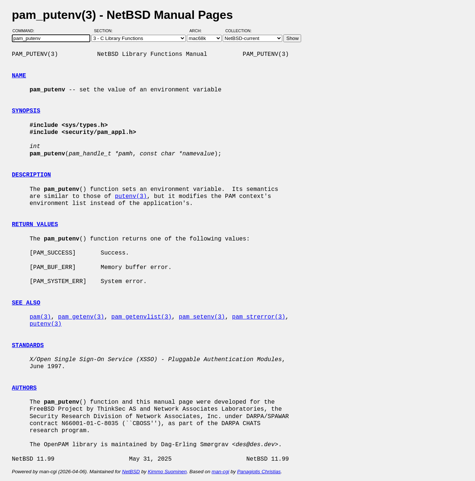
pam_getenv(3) (81, 317)
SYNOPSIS (26, 111)
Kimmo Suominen (167, 471)
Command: (26, 30)
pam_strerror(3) (258, 317)
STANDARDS (28, 346)
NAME (19, 76)
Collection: (238, 30)
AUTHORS (24, 388)
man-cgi (220, 471)
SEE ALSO (26, 303)
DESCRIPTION (31, 175)
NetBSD (131, 471)
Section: (105, 30)
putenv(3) (130, 196)
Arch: (198, 30)
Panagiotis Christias (259, 471)
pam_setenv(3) (202, 317)
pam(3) (40, 317)
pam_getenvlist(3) (141, 317)
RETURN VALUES (35, 225)
